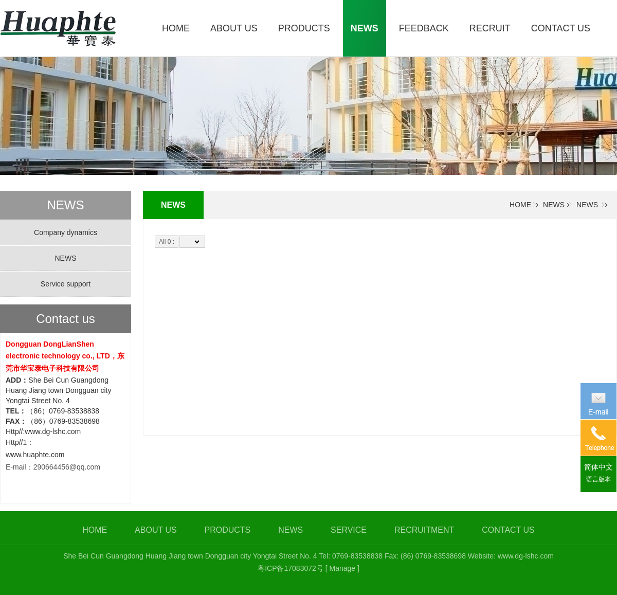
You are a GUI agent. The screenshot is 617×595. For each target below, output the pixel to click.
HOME (520, 205)
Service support (65, 284)
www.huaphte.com (35, 454)
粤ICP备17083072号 (290, 568)
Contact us (65, 319)
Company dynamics (65, 232)
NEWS (554, 205)
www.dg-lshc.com (526, 556)
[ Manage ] (342, 568)
